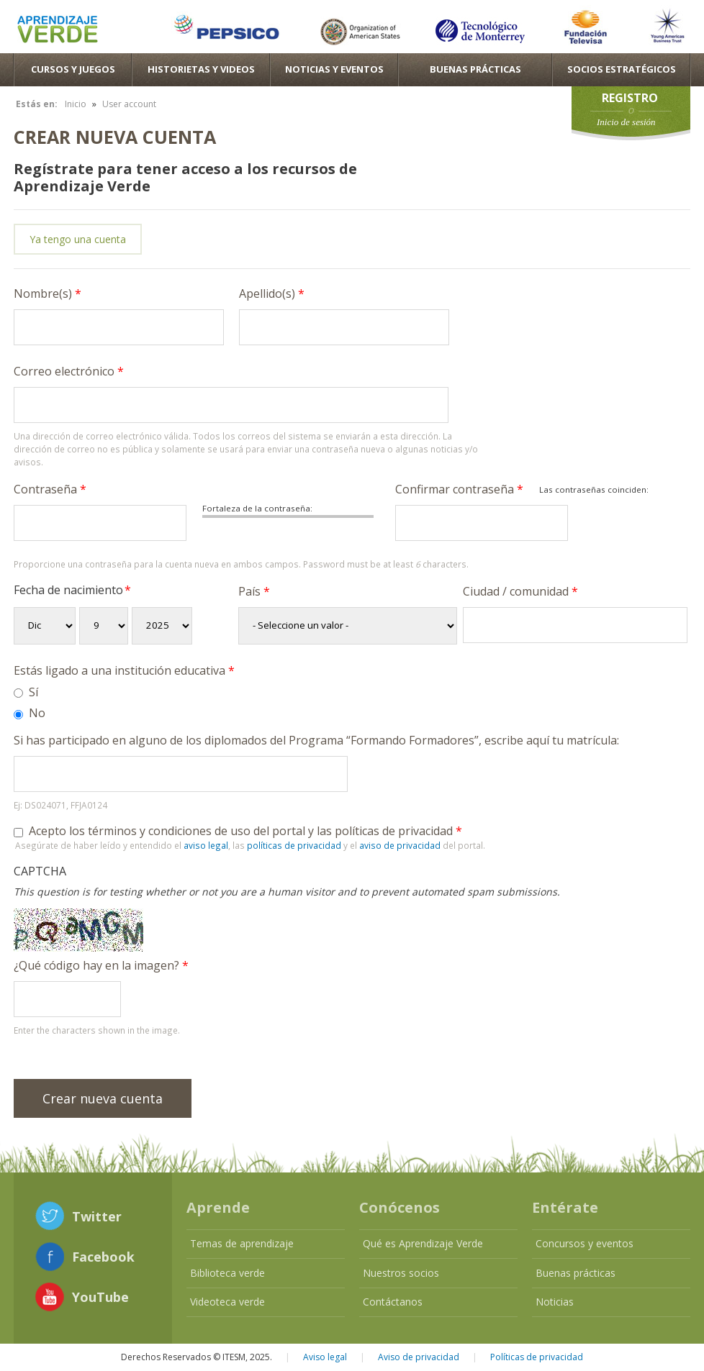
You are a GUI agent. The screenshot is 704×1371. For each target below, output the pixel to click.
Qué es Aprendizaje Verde (423, 1243)
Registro (630, 98)
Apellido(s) (271, 293)
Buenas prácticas (575, 1273)
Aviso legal (325, 1357)
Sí (33, 692)
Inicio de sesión (626, 122)
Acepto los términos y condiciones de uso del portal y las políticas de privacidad (245, 831)
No (37, 713)
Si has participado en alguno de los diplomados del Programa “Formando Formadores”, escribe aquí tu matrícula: (316, 740)
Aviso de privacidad (418, 1357)
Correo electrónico (69, 371)
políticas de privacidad (294, 845)
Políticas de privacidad (536, 1357)
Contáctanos (393, 1301)
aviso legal (206, 845)
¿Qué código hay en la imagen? (101, 965)
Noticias (555, 1301)
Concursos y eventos (584, 1243)
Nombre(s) (47, 293)
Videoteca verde (227, 1301)
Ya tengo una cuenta (78, 239)
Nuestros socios (401, 1273)
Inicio (75, 104)
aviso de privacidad (400, 845)
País (254, 591)
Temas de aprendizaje (242, 1243)
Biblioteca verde (227, 1273)
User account (129, 104)
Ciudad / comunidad (520, 591)
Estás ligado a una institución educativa (124, 670)
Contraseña (50, 489)
